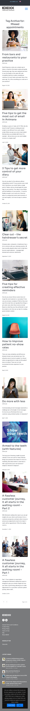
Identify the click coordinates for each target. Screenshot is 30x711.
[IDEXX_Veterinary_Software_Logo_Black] (12, 9)
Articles (4, 63)
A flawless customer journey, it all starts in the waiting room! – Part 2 (14, 502)
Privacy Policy (5, 629)
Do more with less (13, 401)
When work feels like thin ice (13, 671)
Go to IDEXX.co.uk (14, 1)
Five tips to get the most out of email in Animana (14, 116)
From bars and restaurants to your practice (14, 57)
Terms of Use (5, 631)
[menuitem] (13, 1)
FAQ (3, 633)
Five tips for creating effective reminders (13, 287)
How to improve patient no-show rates (13, 344)
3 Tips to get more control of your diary (14, 171)
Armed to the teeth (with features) (14, 447)
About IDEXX (5, 635)
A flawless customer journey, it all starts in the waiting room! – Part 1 (14, 566)
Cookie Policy (5, 626)
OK (19, 705)
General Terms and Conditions (10, 625)
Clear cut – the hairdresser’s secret (14, 236)
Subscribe (4, 644)
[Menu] (25, 9)
